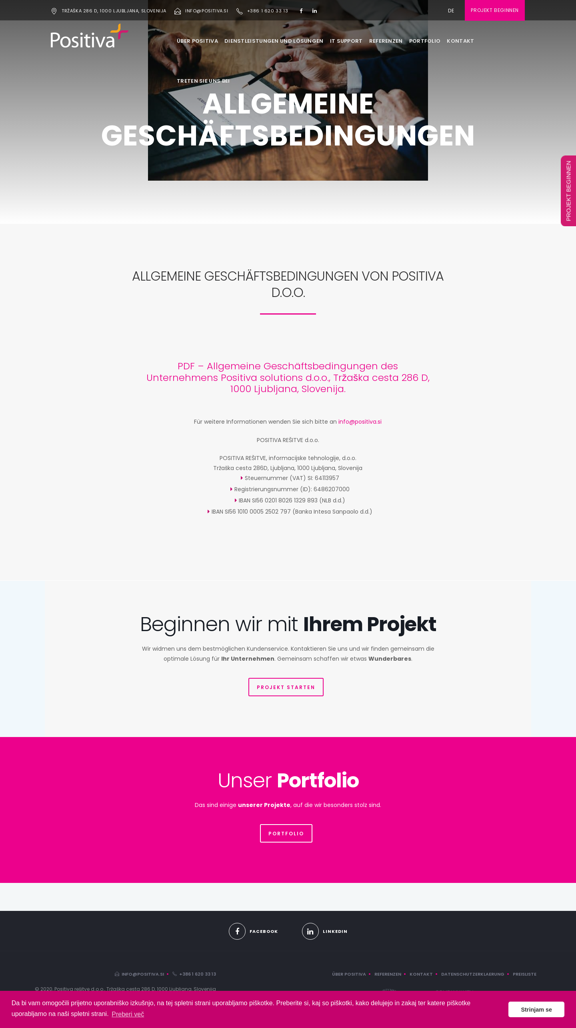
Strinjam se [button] (536, 1009)
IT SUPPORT (346, 41)
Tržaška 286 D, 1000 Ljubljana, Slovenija (114, 11)
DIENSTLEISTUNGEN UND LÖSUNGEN (274, 41)
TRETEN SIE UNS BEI (203, 81)
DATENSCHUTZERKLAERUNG (472, 974)
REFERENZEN (386, 41)
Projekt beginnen (495, 10)
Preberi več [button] (128, 1014)
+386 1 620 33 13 (267, 11)
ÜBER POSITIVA (197, 41)
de (451, 10)
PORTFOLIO (425, 41)
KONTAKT (460, 41)
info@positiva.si (206, 11)
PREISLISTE (524, 974)
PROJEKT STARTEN (286, 687)
